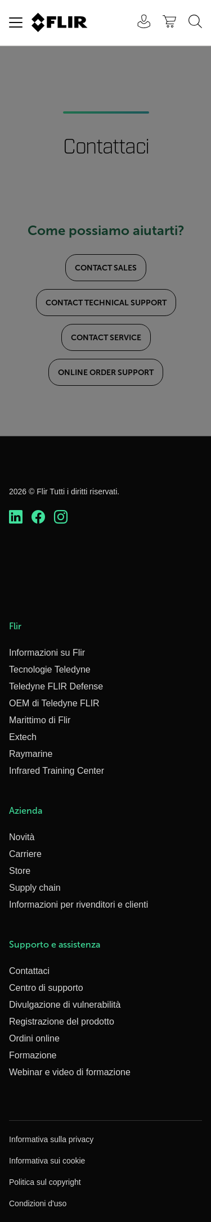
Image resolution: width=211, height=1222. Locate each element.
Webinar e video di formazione (70, 1072)
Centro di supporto (46, 988)
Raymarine (30, 754)
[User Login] (138, 22)
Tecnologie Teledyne (50, 669)
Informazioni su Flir (47, 652)
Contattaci (29, 971)
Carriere (25, 854)
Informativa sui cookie (47, 1160)
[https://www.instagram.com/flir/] (61, 517)
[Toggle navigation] (16, 22)
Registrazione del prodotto (61, 1021)
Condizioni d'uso (37, 1203)
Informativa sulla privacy (51, 1139)
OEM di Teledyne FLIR (54, 703)
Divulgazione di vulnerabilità (64, 1004)
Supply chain (35, 887)
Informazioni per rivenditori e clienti (78, 904)
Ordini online (34, 1038)
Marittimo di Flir (39, 720)
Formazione (32, 1055)
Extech (23, 737)
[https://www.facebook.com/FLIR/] (38, 517)
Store (19, 871)
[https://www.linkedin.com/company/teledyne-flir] (16, 517)
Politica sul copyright (45, 1182)
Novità (21, 837)
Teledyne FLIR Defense (56, 686)
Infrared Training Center (56, 770)
